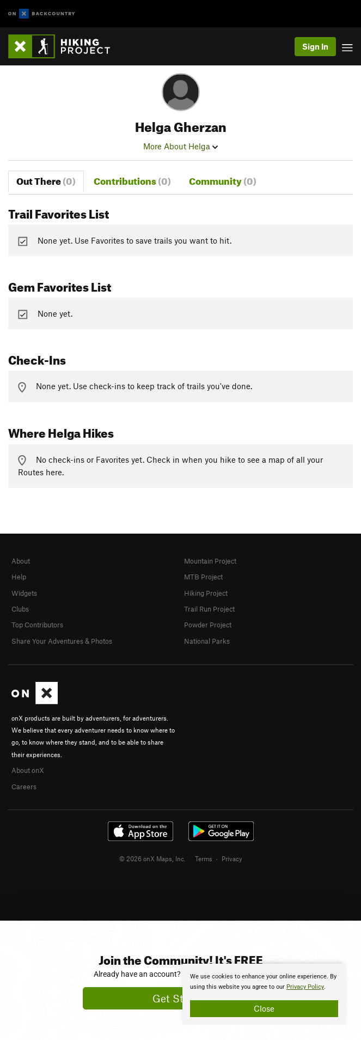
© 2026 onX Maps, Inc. (152, 858)
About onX (27, 770)
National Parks (207, 641)
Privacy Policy (305, 986)
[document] (264, 994)
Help (18, 576)
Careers (23, 786)
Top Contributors (37, 624)
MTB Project (203, 576)
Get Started (180, 998)
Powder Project (207, 624)
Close (264, 1008)
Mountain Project (210, 561)
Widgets (24, 593)
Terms (203, 858)
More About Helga (180, 146)
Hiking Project (206, 593)
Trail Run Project (209, 608)
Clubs (20, 608)
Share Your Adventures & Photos (61, 641)
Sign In (315, 46)
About (20, 561)
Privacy (232, 858)
